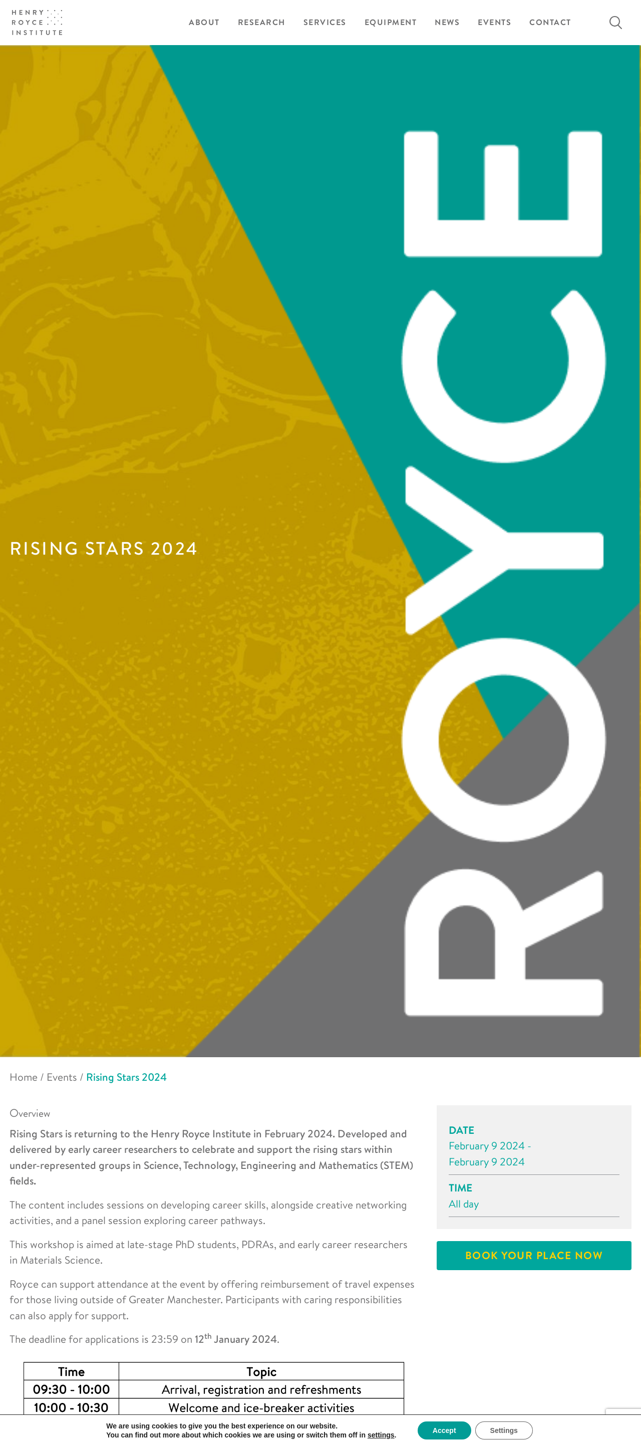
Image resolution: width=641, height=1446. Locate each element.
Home (24, 1077)
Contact (550, 22)
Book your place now (534, 1255)
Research (261, 22)
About (204, 22)
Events (494, 22)
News (447, 22)
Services (325, 22)
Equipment (391, 22)
